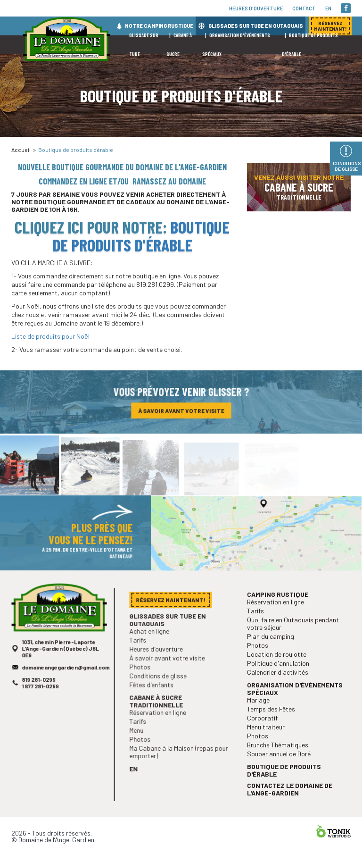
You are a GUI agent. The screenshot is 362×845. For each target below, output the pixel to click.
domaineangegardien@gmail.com (66, 684)
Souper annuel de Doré (280, 764)
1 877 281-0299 (42, 701)
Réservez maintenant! (299, 137)
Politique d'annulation (279, 680)
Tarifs (140, 656)
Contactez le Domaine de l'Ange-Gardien (290, 797)
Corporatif (265, 731)
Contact (304, 8)
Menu (139, 739)
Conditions (347, 166)
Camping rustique (279, 616)
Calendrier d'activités (279, 689)
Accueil (21, 149)
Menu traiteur (268, 739)
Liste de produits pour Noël (50, 336)
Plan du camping (273, 656)
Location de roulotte (278, 672)
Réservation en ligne (159, 723)
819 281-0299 (41, 695)
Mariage (261, 715)
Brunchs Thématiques (279, 756)
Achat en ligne (151, 647)
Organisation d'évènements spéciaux (295, 704)
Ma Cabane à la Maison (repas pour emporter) (178, 760)
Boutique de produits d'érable (141, 236)
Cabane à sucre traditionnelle (158, 712)
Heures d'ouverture (256, 8)
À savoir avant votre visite (181, 412)
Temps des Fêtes (273, 723)
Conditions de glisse (159, 689)
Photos (143, 680)
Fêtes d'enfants (153, 697)
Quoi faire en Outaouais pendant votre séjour (293, 644)
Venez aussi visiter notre (299, 187)
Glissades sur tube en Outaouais (168, 637)
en (328, 8)
